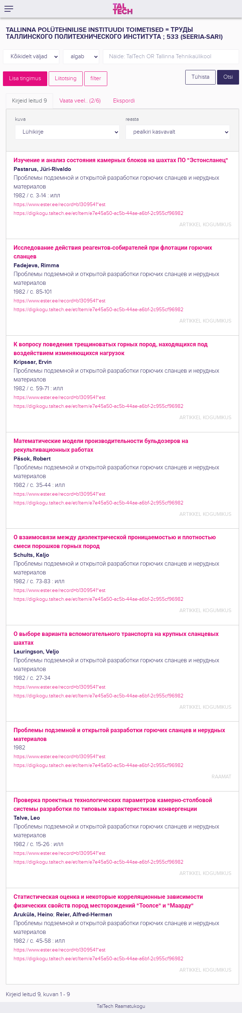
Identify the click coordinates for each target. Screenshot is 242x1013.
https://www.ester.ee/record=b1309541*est (59, 204)
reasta (132, 119)
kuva (20, 119)
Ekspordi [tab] (124, 100)
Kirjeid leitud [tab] (29, 100)
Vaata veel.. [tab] (80, 100)
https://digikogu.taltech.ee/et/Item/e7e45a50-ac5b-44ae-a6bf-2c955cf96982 (98, 213)
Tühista (200, 77)
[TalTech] (122, 9)
